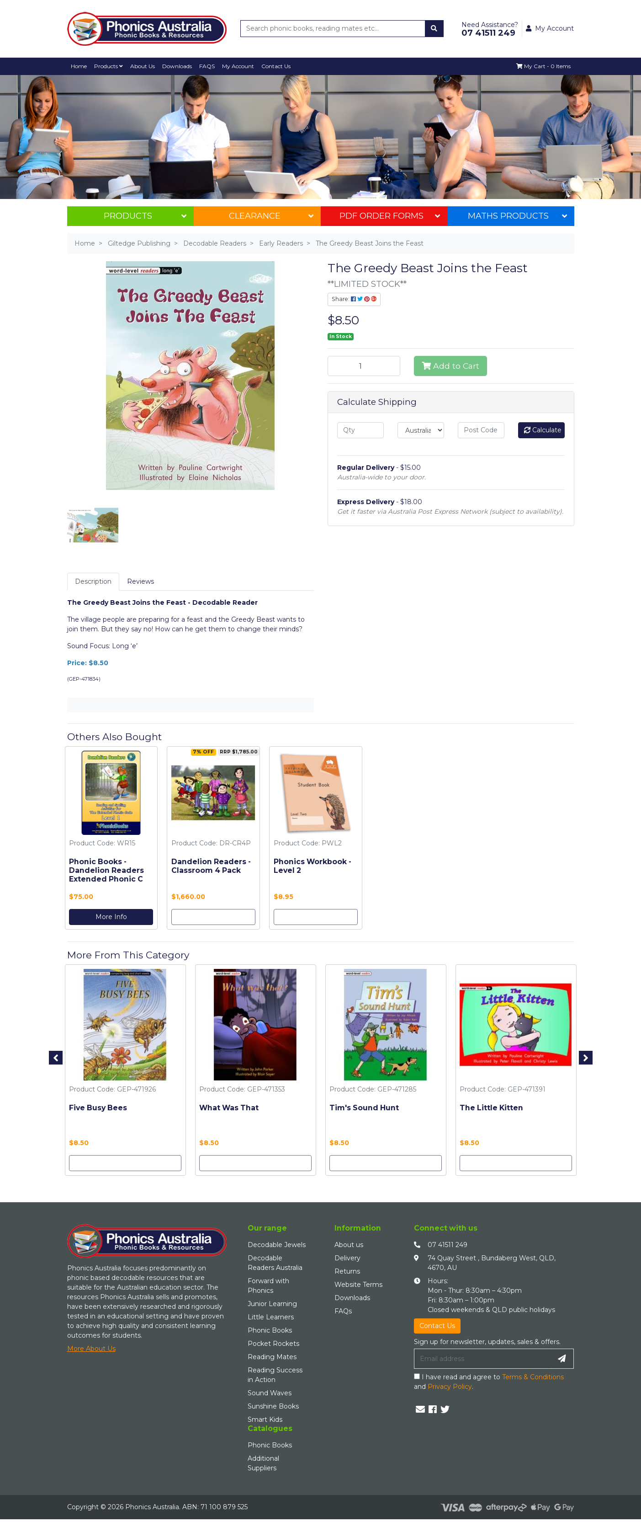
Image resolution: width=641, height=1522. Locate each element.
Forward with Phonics (268, 1286)
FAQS (208, 66)
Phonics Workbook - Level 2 (312, 866)
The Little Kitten (491, 1107)
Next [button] (586, 1058)
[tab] (93, 582)
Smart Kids (265, 1419)
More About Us (91, 1349)
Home (79, 66)
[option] (111, 840)
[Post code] (481, 430)
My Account (239, 66)
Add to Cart (450, 366)
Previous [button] (56, 1058)
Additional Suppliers (263, 1463)
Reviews (140, 581)
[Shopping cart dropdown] (543, 66)
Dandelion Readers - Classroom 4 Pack (211, 866)
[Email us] (420, 1409)
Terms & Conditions (533, 1377)
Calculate (543, 430)
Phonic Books (270, 1330)
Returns (347, 1271)
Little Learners (271, 1317)
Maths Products (517, 216)
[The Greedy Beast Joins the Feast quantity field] (364, 366)
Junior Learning (272, 1304)
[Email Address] (482, 1358)
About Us (143, 66)
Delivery (347, 1258)
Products (109, 66)
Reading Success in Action (275, 1375)
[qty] (360, 430)
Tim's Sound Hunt (364, 1107)
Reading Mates (272, 1357)
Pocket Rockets (273, 1343)
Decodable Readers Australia (275, 1263)
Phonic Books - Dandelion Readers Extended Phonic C (106, 870)
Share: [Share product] (354, 299)
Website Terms (358, 1284)
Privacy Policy (450, 1386)
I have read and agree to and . (489, 1382)
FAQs (343, 1311)
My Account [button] (550, 28)
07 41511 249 (447, 1245)
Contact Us (277, 66)
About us (348, 1245)
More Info (111, 917)
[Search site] (434, 29)
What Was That (229, 1107)
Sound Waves (269, 1393)
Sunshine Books (273, 1406)
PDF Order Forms (389, 216)
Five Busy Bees (98, 1107)
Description (93, 581)
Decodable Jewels (277, 1245)
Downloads (178, 66)
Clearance (271, 216)
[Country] (420, 430)
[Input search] (333, 29)
